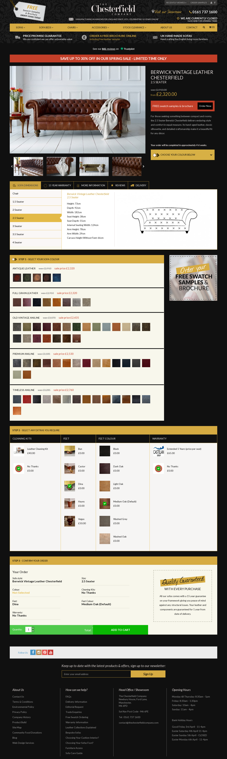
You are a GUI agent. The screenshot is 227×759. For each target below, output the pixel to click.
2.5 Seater (18, 217)
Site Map (17, 727)
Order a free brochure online (118, 37)
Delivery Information (76, 701)
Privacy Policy (19, 712)
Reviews (117, 185)
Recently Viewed (176, 2)
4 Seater (17, 242)
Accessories (100, 27)
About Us (166, 27)
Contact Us (18, 696)
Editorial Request (74, 706)
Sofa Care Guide (74, 753)
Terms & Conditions (22, 701)
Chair (15, 193)
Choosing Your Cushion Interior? (82, 737)
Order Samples (198, 2)
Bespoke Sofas (73, 732)
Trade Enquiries (74, 712)
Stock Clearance (134, 27)
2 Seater (17, 209)
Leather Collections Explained (81, 727)
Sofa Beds (46, 27)
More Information (90, 185)
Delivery (138, 185)
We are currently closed (197, 19)
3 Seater (17, 226)
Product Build (19, 722)
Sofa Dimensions (25, 185)
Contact (192, 27)
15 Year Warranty (57, 185)
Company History (21, 717)
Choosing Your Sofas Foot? (79, 742)
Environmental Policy (23, 706)
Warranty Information (77, 722)
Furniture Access (74, 748)
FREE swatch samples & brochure (183, 106)
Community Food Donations (27, 732)
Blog (14, 737)
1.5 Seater (18, 201)
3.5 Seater (18, 234)
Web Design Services (23, 742)
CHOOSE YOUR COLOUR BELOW (187, 155)
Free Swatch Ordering (77, 717)
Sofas (20, 27)
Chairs (73, 27)
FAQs (68, 696)
